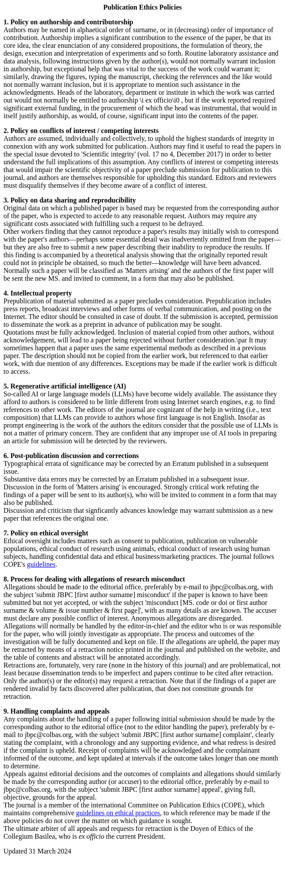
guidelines (41, 564)
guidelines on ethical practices (118, 813)
